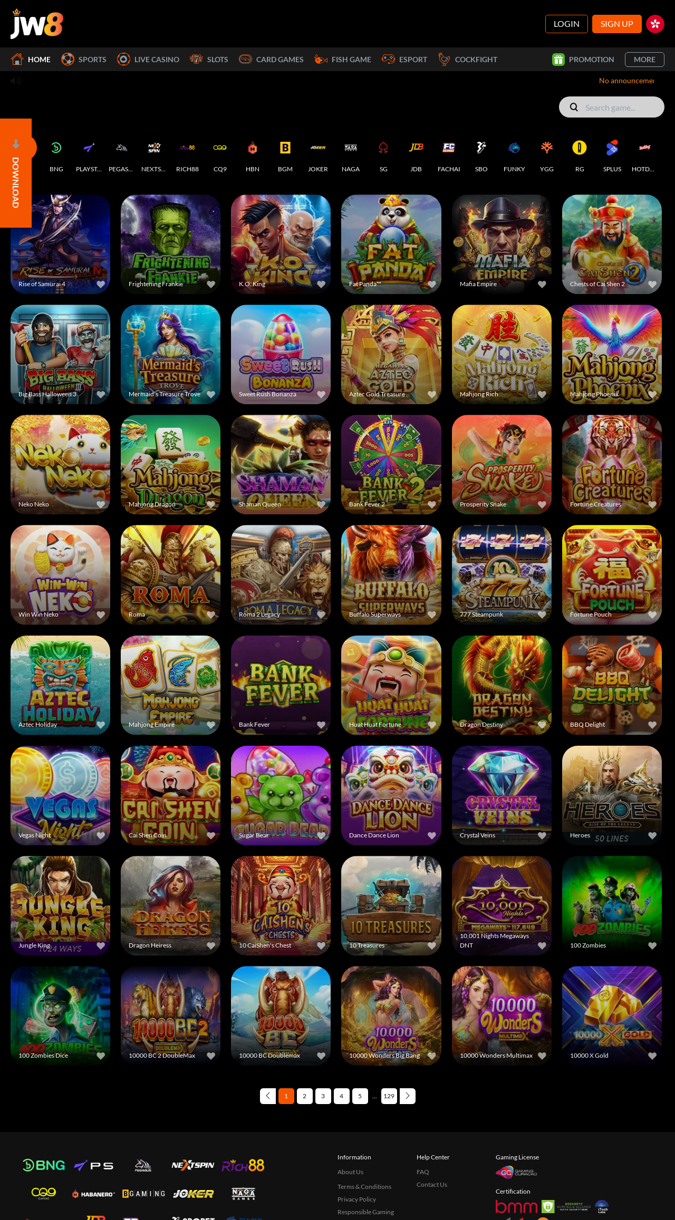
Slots (209, 59)
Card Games (271, 59)
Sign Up (617, 23)
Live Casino (148, 59)
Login (567, 23)
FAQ (423, 1139)
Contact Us (432, 1151)
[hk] (655, 24)
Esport (404, 59)
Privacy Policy (357, 1166)
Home (31, 59)
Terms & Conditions (364, 1153)
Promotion (583, 59)
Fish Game (342, 59)
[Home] (37, 23)
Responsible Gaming (366, 1179)
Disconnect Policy (362, 1191)
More (644, 59)
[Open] (16, 173)
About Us (350, 1139)
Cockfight (467, 59)
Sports (84, 59)
